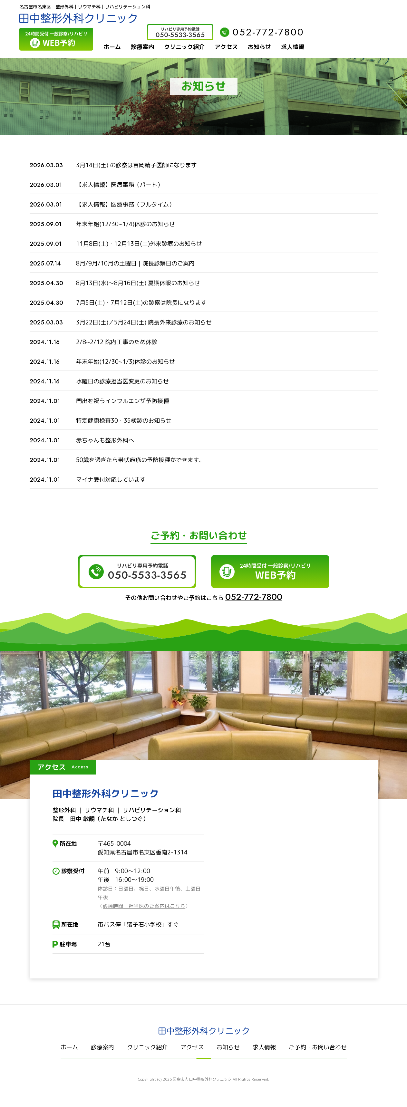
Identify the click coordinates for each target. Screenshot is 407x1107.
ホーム (112, 47)
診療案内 (142, 47)
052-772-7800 (262, 32)
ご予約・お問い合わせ (318, 1047)
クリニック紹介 (184, 47)
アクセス (226, 47)
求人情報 (292, 47)
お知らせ (259, 47)
